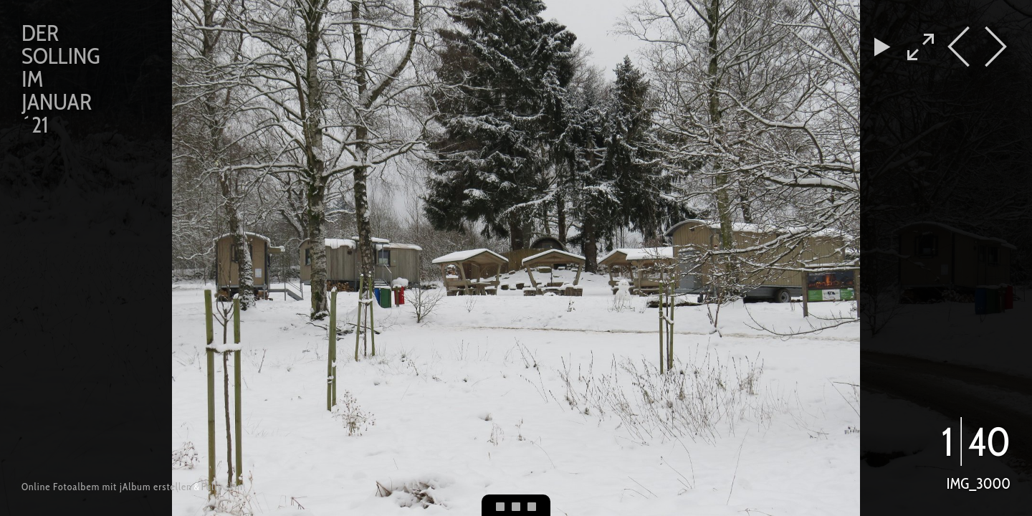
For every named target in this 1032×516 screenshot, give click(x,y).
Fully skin (222, 486)
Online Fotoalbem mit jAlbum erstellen (107, 486)
